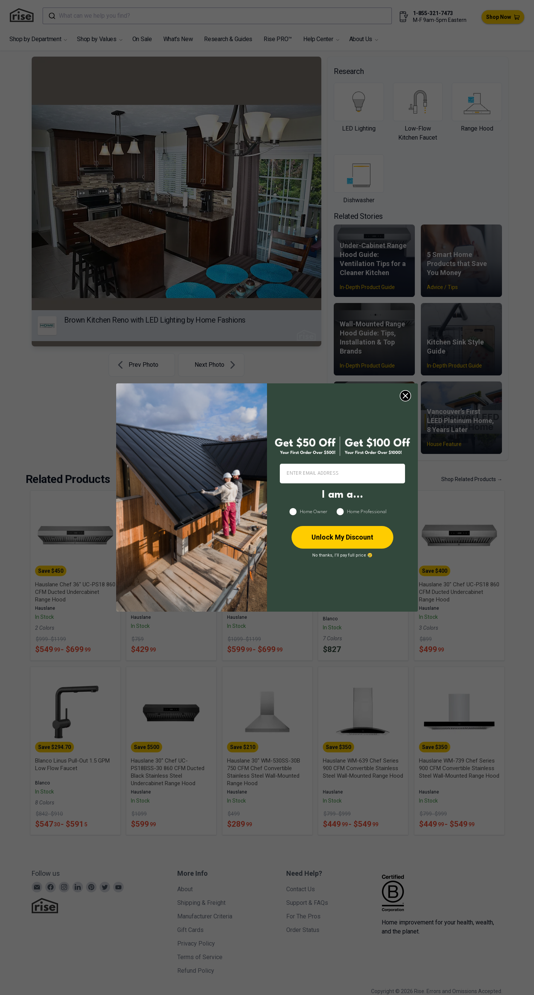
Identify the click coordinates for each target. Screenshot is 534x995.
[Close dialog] (405, 395)
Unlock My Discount (342, 537)
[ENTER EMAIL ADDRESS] (342, 473)
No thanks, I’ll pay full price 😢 (342, 555)
